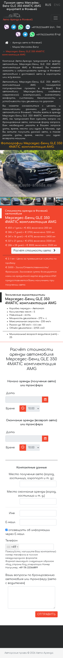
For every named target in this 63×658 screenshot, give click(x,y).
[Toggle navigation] (55, 18)
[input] (23, 399)
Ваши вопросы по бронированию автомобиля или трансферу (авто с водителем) (30, 579)
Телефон (11, 540)
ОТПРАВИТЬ (46, 614)
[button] (60, 173)
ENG (57, 5)
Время (10, 408)
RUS (48, 5)
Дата (10, 393)
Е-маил (10, 522)
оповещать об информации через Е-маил (27, 532)
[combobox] (12, 547)
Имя (12, 513)
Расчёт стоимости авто (34, 250)
